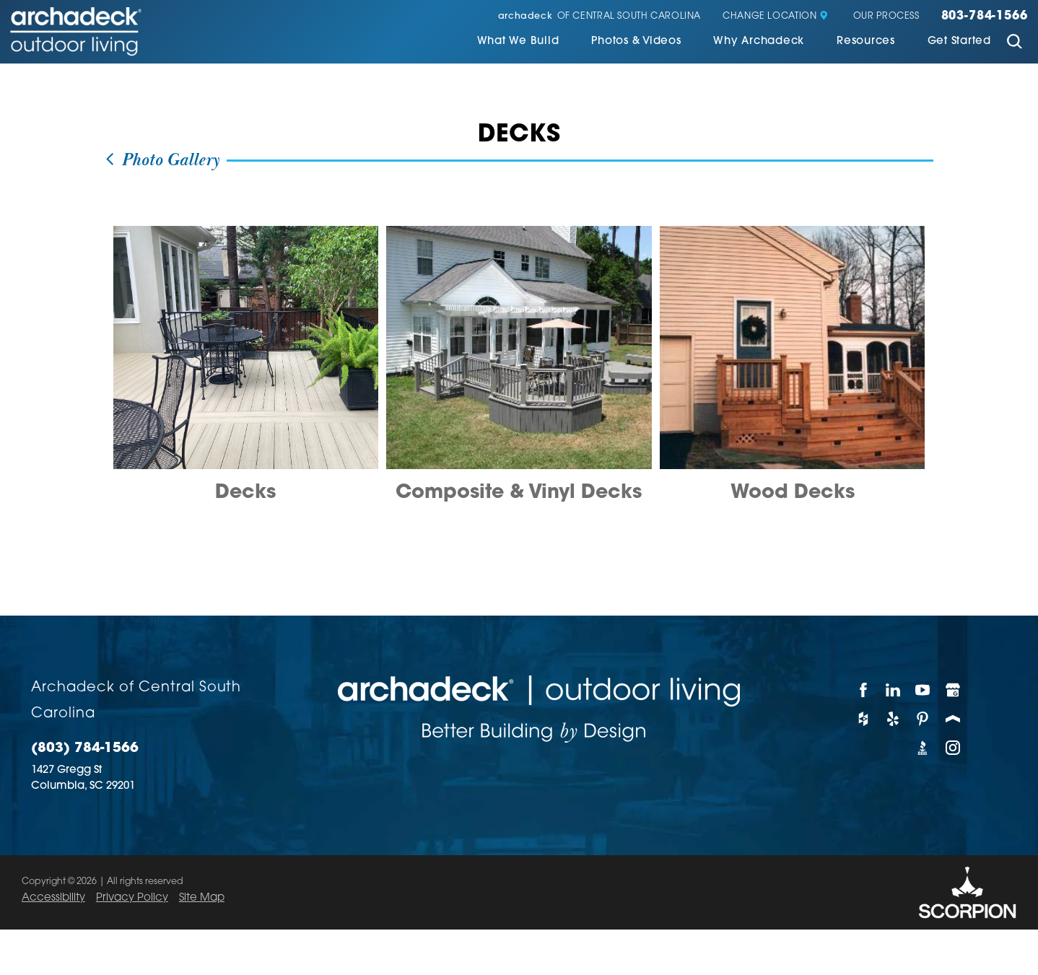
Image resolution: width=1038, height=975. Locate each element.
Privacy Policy (132, 898)
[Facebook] (863, 689)
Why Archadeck (758, 42)
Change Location (776, 16)
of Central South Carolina (599, 16)
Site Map (201, 898)
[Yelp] (893, 718)
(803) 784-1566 (85, 749)
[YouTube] (923, 689)
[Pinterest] (923, 718)
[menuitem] (518, 43)
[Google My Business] (953, 689)
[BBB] (923, 747)
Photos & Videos (636, 42)
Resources (866, 42)
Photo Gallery (162, 160)
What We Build (518, 42)
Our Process (886, 16)
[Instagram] (953, 747)
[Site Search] (1015, 43)
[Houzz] (863, 718)
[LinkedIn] (893, 689)
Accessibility (53, 898)
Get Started (959, 42)
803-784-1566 (984, 16)
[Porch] (953, 718)
